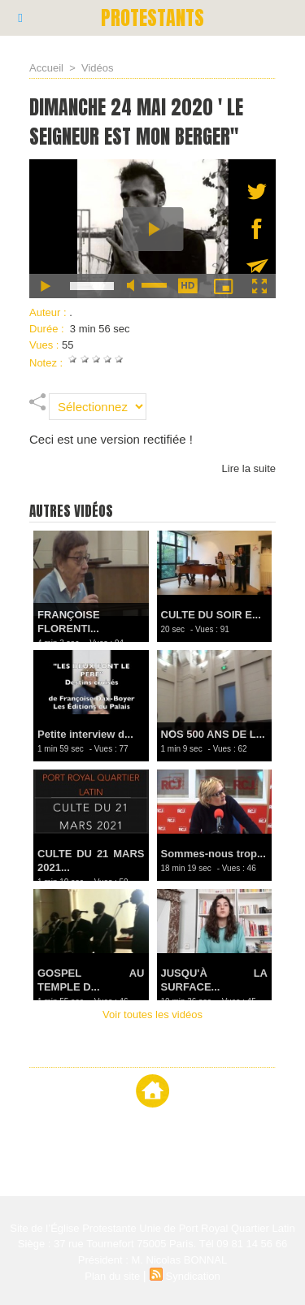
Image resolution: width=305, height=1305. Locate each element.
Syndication (193, 1276)
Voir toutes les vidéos (152, 1014)
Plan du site (112, 1276)
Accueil (46, 68)
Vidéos (97, 68)
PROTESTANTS (152, 18)
